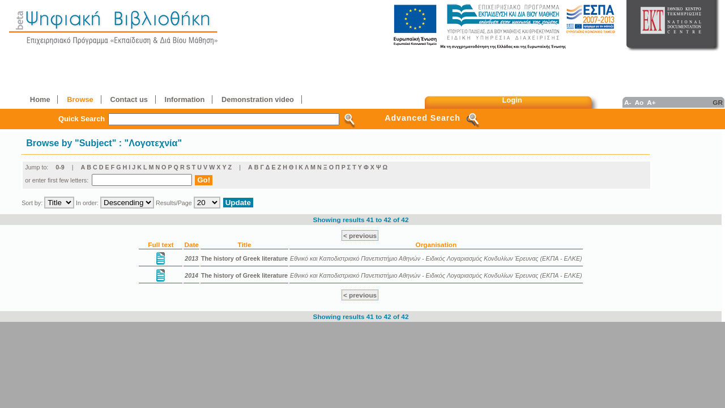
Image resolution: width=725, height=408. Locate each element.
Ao (638, 102)
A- (627, 102)
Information (185, 99)
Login (512, 100)
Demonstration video (257, 99)
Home (40, 99)
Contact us (128, 99)
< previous (360, 235)
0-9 (60, 167)
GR (718, 102)
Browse (80, 99)
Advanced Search (422, 117)
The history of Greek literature (244, 258)
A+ (651, 102)
